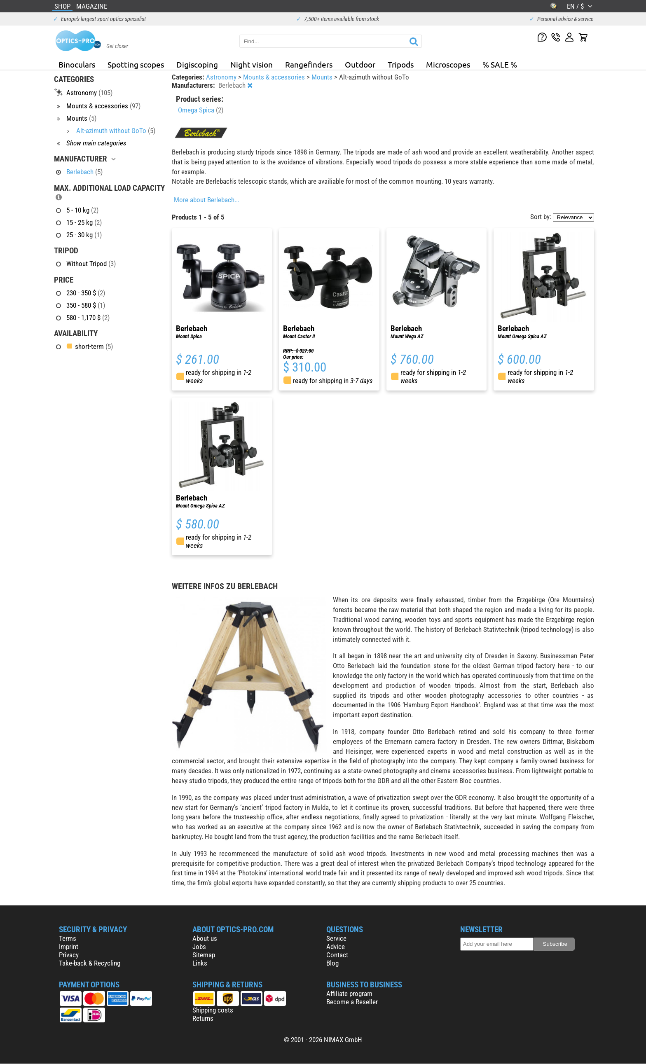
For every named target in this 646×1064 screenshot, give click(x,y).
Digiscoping (197, 64)
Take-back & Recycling (89, 963)
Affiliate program (349, 993)
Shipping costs (212, 1010)
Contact (337, 955)
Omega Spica (200, 110)
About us (204, 938)
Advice (335, 946)
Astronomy (222, 77)
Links (199, 963)
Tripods (401, 64)
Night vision (251, 64)
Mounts (322, 77)
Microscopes (448, 64)
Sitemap (203, 955)
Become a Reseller (352, 1002)
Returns (202, 1018)
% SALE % (499, 64)
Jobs (199, 946)
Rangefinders (308, 64)
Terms (67, 938)
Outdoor (360, 64)
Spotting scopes (136, 64)
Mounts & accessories (275, 77)
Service (336, 938)
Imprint (68, 946)
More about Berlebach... (206, 200)
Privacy (69, 955)
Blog (332, 963)
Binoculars (77, 64)
